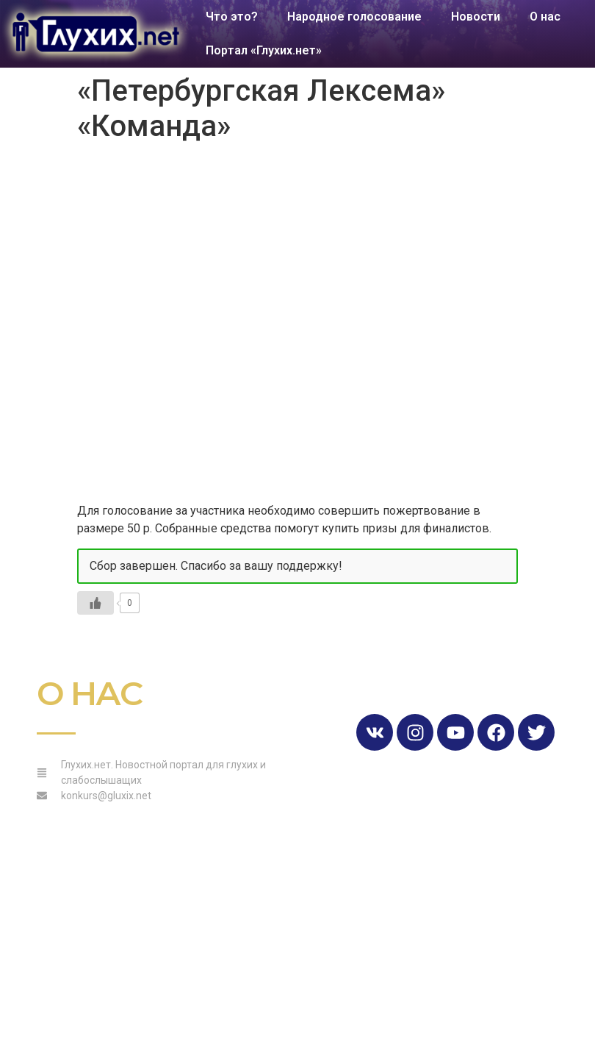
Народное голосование (354, 17)
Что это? (232, 17)
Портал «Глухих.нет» (264, 50)
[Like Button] (95, 603)
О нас (545, 17)
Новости (475, 17)
